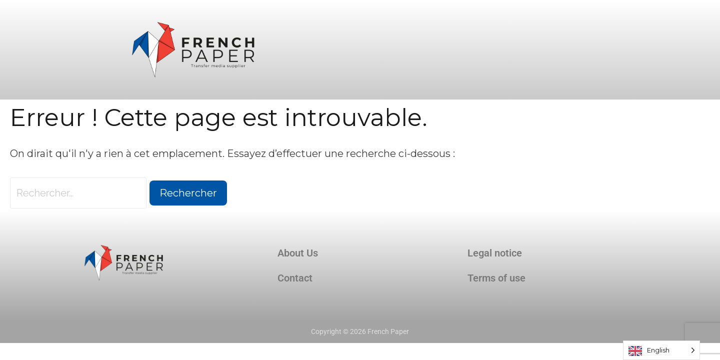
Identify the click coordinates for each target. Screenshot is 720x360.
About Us (298, 253)
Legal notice (495, 253)
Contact (295, 278)
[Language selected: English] (661, 350)
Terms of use (497, 278)
